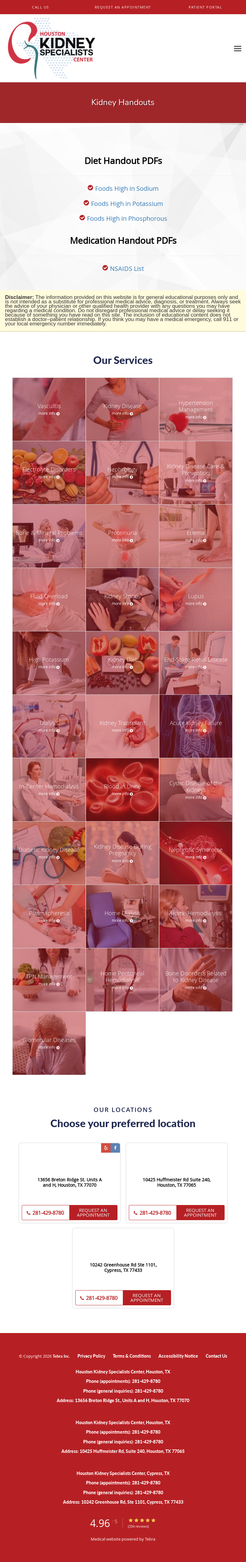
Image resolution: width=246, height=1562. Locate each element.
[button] (123, 7)
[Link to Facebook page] (115, 1148)
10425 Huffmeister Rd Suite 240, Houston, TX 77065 (176, 1182)
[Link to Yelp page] (106, 1148)
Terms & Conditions (132, 1356)
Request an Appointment (93, 1212)
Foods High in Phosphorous (127, 218)
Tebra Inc (61, 1356)
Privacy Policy (91, 1356)
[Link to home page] (115, 48)
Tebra (150, 1539)
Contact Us (216, 1356)
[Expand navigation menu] (238, 48)
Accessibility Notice (178, 1356)
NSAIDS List (127, 268)
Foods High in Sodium (127, 188)
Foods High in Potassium (127, 203)
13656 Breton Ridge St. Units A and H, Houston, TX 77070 (69, 1182)
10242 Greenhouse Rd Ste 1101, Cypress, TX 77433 (123, 1267)
